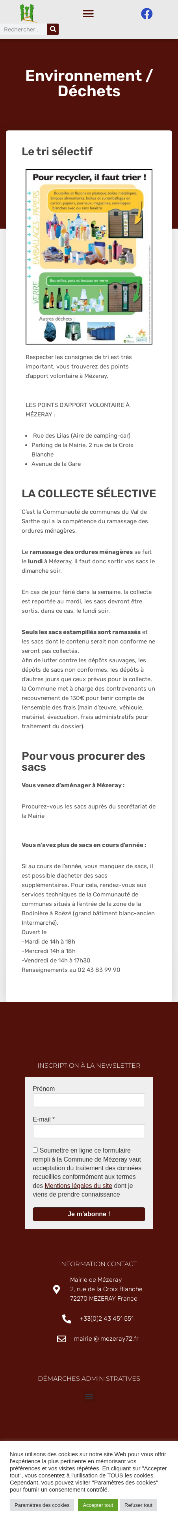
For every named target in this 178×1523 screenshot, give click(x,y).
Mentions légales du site (79, 1187)
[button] (88, 14)
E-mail (44, 1121)
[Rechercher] (53, 29)
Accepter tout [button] (98, 1505)
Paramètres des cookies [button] (42, 1505)
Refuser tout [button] (138, 1505)
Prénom (44, 1090)
